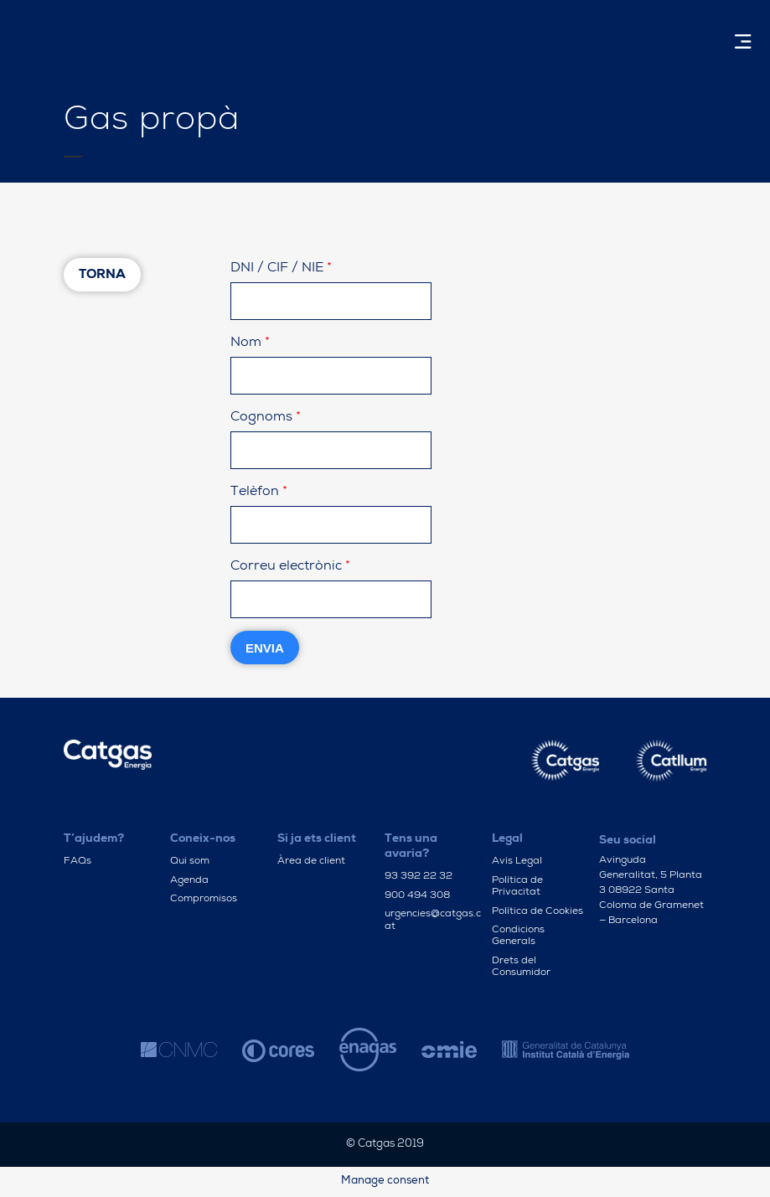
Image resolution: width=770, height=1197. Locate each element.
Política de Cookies (537, 912)
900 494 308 (417, 896)
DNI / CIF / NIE (281, 269)
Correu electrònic (290, 567)
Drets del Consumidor (521, 967)
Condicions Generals (518, 936)
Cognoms (265, 418)
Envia (264, 648)
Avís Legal (517, 862)
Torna (102, 275)
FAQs (77, 862)
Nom (250, 343)
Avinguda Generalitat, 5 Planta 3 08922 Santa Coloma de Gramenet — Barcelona (651, 891)
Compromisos (203, 900)
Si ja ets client (316, 839)
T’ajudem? (94, 839)
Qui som (189, 862)
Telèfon (258, 492)
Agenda (189, 881)
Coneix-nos (202, 839)
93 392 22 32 (418, 877)
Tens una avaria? (411, 846)
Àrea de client (311, 862)
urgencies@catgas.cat (433, 920)
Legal (507, 839)
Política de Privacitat (517, 887)
